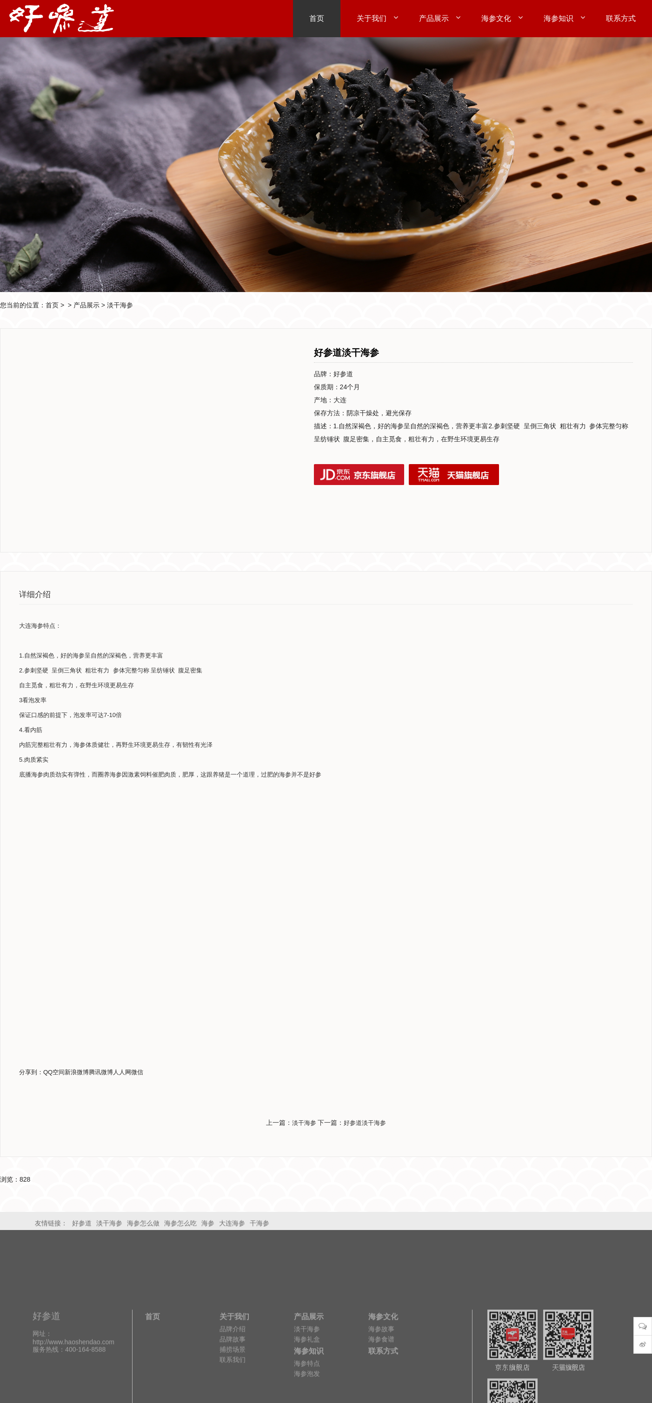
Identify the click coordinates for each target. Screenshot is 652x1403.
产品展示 (86, 305)
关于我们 (234, 1366)
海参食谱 (381, 1388)
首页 (52, 305)
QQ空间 (54, 1072)
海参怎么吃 (180, 1226)
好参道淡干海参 (365, 1122)
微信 (137, 1072)
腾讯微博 (101, 1072)
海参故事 (381, 1378)
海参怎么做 (143, 1226)
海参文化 (383, 1366)
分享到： (31, 1072)
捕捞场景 (233, 1399)
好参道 (82, 1226)
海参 (207, 1226)
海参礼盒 (307, 1388)
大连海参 (232, 1226)
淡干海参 (120, 305)
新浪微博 (77, 1072)
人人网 (122, 1072)
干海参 (259, 1226)
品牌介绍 (233, 1378)
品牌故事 (233, 1388)
